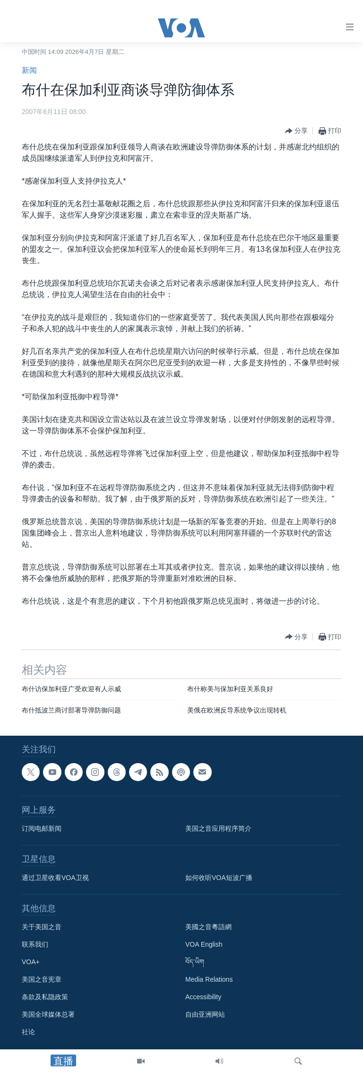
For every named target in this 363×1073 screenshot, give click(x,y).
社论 (28, 1032)
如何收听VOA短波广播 (218, 878)
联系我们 (35, 945)
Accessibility (203, 997)
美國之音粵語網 (208, 927)
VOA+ (31, 962)
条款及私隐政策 (45, 997)
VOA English (204, 945)
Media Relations (209, 980)
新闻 (29, 70)
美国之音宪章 (41, 980)
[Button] (296, 131)
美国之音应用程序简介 (218, 829)
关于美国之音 (41, 927)
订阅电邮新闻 (41, 829)
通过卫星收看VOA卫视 (55, 878)
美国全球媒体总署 (48, 1015)
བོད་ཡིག (194, 962)
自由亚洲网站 (205, 1015)
